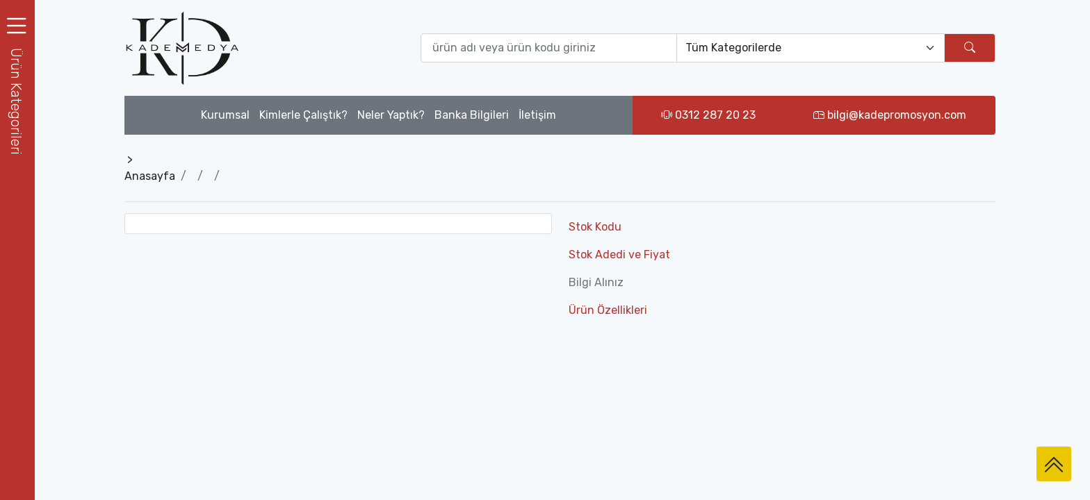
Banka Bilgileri (471, 115)
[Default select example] (810, 47)
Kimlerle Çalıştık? (303, 115)
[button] (17, 101)
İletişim (537, 115)
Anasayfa (149, 176)
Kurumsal (225, 115)
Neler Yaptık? (391, 115)
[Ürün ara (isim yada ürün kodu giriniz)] (549, 47)
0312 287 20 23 (708, 115)
